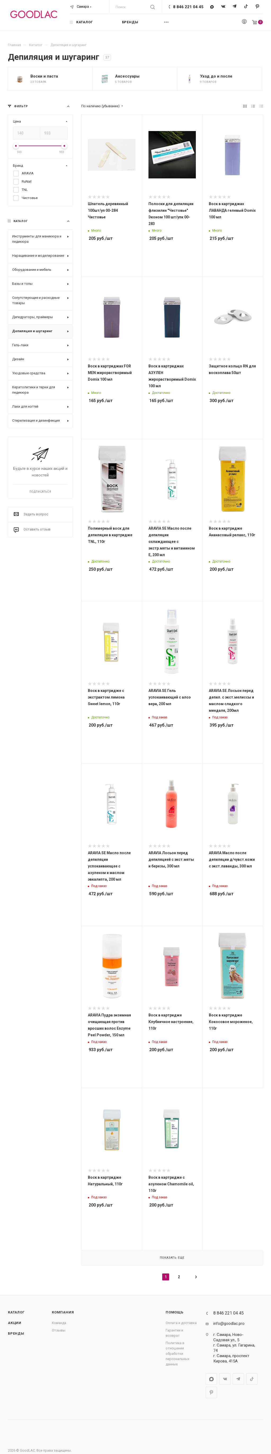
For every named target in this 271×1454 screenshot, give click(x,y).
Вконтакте (223, 6)
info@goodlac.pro (229, 1323)
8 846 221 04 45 (188, 6)
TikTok (246, 6)
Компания (63, 1312)
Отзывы (58, 1330)
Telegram (234, 6)
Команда (59, 1323)
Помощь (174, 1312)
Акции (14, 1323)
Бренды (16, 1333)
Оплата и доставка (181, 1323)
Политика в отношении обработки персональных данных (177, 1353)
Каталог (16, 1312)
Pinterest (257, 6)
